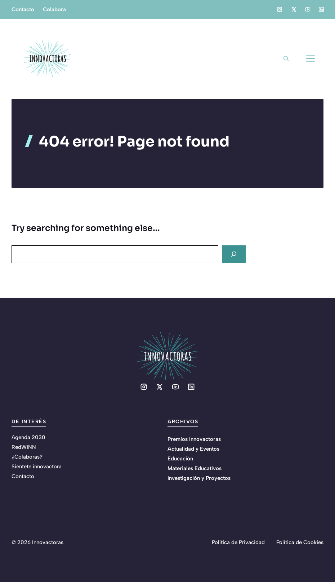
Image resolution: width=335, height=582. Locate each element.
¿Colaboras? (27, 457)
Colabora (54, 9)
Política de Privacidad (238, 542)
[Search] (234, 254)
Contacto (23, 9)
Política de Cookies (299, 542)
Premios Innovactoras (194, 439)
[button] (286, 59)
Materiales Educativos (195, 468)
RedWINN (24, 447)
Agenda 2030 (28, 437)
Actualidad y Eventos (193, 449)
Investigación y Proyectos (199, 478)
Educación (180, 458)
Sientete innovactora (37, 466)
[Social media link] (279, 9)
